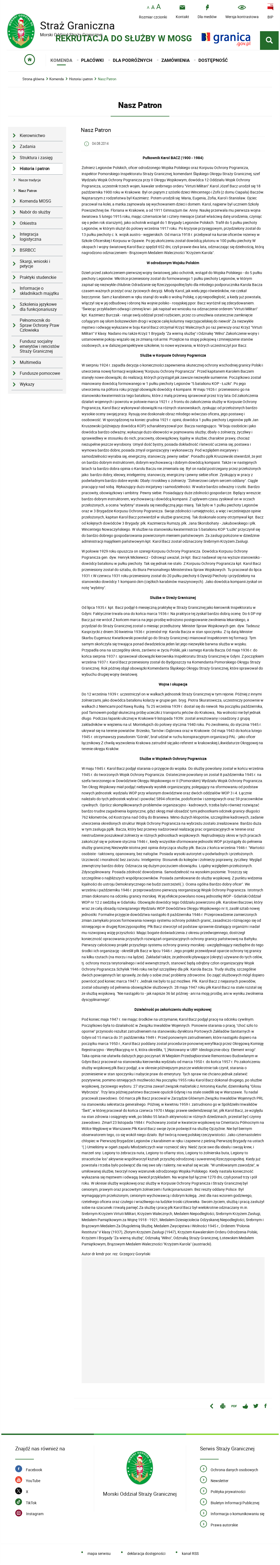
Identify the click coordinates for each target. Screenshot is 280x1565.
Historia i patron (81, 80)
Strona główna (33, 80)
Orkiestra (28, 224)
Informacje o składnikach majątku (39, 291)
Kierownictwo (32, 136)
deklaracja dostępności (146, 1554)
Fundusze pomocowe (40, 374)
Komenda (56, 80)
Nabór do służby (35, 213)
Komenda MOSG (35, 202)
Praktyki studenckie (38, 278)
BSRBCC (28, 251)
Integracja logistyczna (30, 237)
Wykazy (27, 385)
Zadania (27, 147)
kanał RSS (190, 1554)
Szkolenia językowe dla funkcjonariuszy (38, 307)
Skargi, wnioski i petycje (35, 264)
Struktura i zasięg (36, 158)
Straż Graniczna (73, 25)
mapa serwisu (99, 1554)
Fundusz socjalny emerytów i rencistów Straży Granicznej (39, 347)
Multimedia (30, 363)
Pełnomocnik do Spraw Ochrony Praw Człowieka (39, 326)
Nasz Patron (107, 80)
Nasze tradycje (29, 180)
